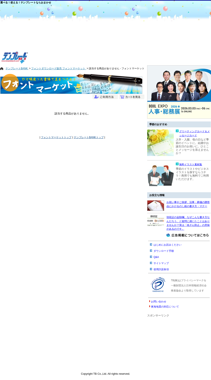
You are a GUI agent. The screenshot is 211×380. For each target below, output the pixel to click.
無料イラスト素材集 (190, 164)
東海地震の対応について (165, 306)
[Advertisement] (89, 34)
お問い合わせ (158, 301)
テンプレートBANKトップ (89, 137)
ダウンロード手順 (164, 250)
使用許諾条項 (161, 269)
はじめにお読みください (168, 244)
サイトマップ (161, 263)
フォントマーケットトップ (56, 137)
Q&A (156, 257)
